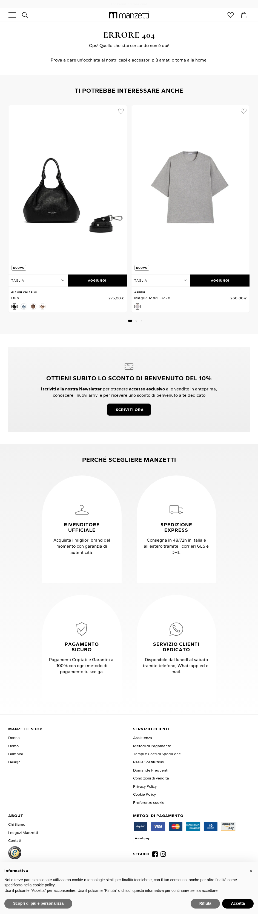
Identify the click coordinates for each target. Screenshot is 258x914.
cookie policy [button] (44, 885)
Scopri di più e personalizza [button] (38, 903)
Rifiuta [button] (205, 903)
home (201, 60)
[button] (130, 321)
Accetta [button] (238, 903)
